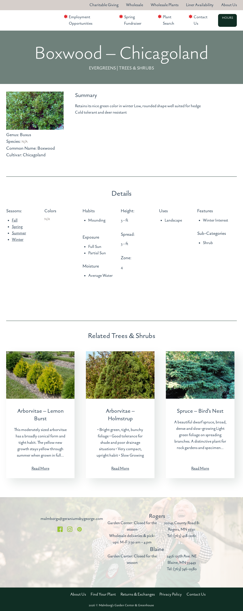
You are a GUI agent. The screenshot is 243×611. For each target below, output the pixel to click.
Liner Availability (200, 5)
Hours (227, 18)
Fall (15, 220)
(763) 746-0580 (185, 569)
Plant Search (168, 20)
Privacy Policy (170, 594)
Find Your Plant (103, 594)
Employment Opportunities (80, 20)
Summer (19, 233)
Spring (17, 226)
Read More (40, 468)
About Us (229, 5)
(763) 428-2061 (184, 535)
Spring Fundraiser (132, 20)
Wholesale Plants (164, 5)
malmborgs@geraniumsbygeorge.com (72, 518)
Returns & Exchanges (138, 594)
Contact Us (200, 20)
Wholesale (134, 5)
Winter (17, 239)
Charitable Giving (103, 5)
